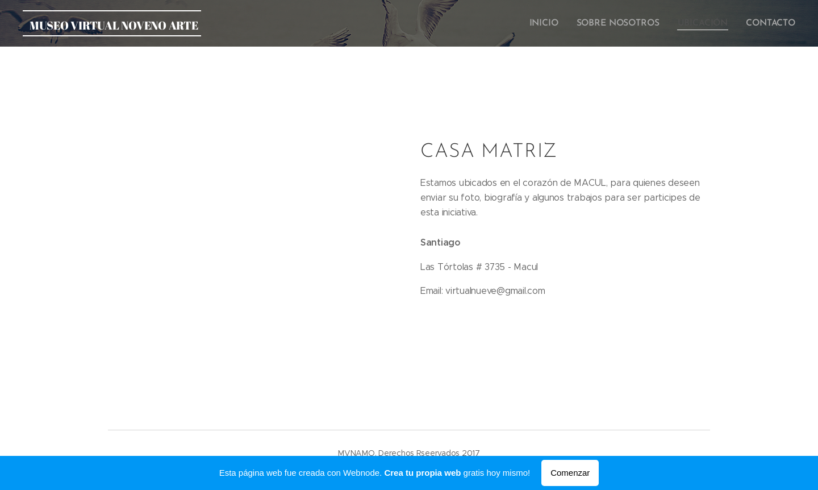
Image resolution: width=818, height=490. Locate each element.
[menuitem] (551, 23)
